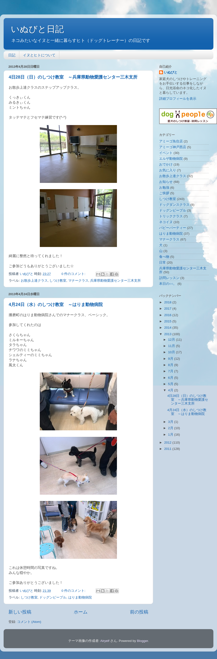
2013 (168, 334)
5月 (171, 384)
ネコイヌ (166, 222)
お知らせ (166, 182)
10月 (172, 352)
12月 (172, 339)
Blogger (142, 641)
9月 (171, 358)
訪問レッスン (169, 278)
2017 (168, 308)
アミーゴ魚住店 (171, 141)
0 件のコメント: (73, 274)
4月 (171, 390)
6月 (171, 377)
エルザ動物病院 (171, 158)
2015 (168, 321)
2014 (168, 327)
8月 (171, 365)
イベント (166, 153)
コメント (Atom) (29, 622)
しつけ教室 (57, 280)
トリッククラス (171, 216)
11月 (172, 346)
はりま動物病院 (80, 597)
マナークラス (78, 280)
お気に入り (167, 170)
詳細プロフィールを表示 (177, 98)
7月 (171, 371)
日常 (162, 262)
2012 (168, 442)
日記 (11, 55)
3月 (171, 422)
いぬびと (170, 72)
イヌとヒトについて (39, 55)
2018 (168, 302)
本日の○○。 (167, 284)
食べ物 (164, 257)
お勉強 (164, 187)
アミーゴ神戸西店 (172, 147)
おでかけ (166, 164)
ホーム (81, 611)
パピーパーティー (172, 228)
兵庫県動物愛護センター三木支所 (115, 280)
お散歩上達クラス (34, 280)
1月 (171, 434)
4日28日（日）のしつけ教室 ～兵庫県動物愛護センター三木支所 (73, 77)
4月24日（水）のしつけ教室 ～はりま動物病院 (56, 304)
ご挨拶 (164, 193)
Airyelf (104, 641)
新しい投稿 (19, 611)
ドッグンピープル (52, 597)
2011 (168, 449)
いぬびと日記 (37, 29)
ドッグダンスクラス (174, 204)
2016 (168, 315)
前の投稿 (139, 611)
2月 (171, 428)
